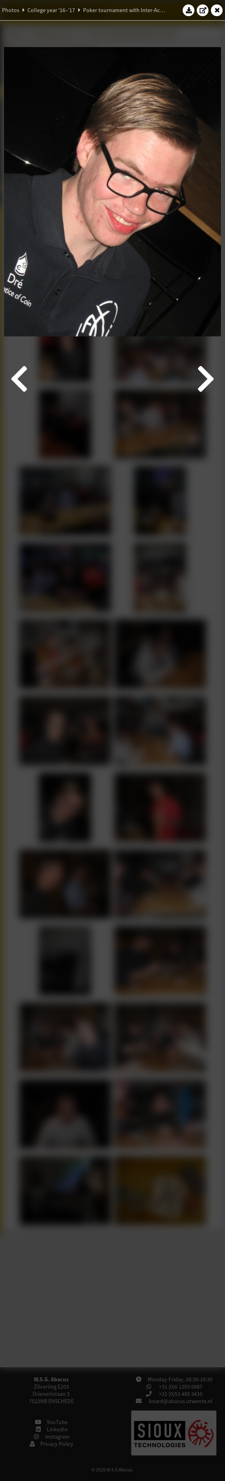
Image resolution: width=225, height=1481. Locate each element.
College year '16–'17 (51, 10)
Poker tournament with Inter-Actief (125, 10)
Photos (10, 10)
